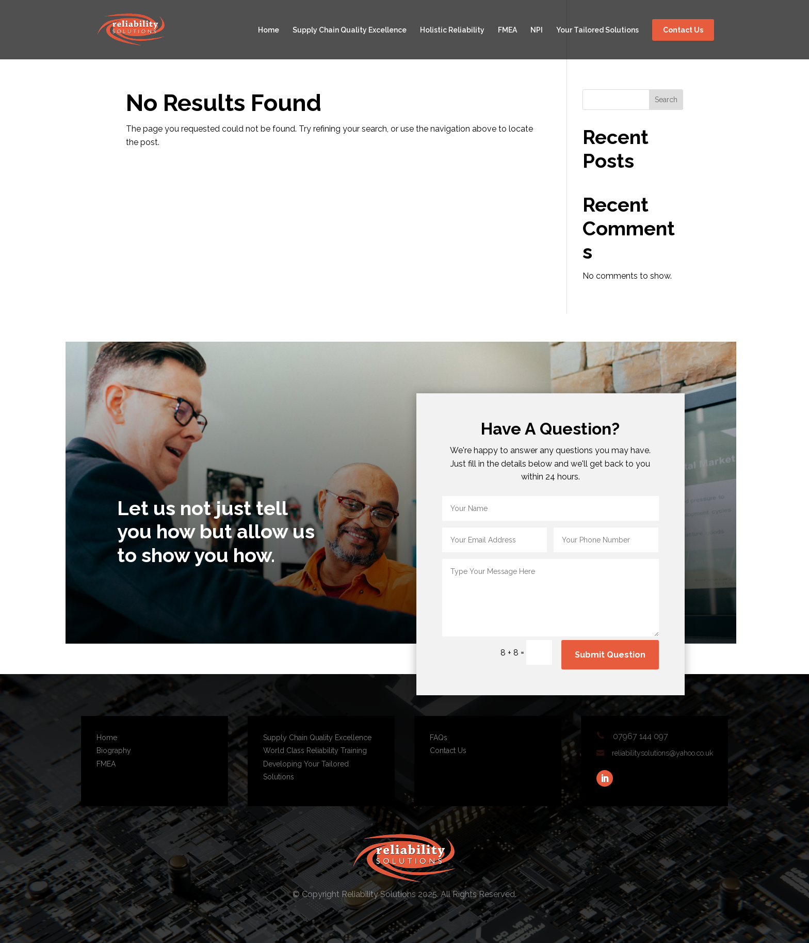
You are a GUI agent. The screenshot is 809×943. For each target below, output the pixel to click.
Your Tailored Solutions (597, 30)
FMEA (507, 30)
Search (666, 99)
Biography (113, 750)
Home (268, 30)
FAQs (438, 737)
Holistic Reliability (452, 30)
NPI (536, 30)
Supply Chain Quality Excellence (350, 30)
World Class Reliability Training (315, 750)
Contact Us (683, 30)
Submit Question (610, 655)
